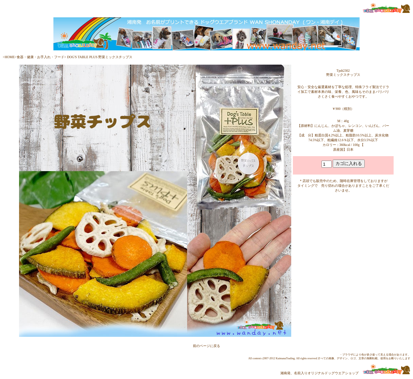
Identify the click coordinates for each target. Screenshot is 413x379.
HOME (10, 57)
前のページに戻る (206, 346)
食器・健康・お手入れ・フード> (41, 57)
